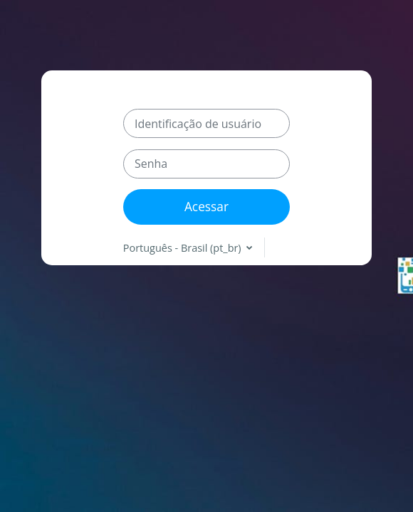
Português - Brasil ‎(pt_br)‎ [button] (183, 248)
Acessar (206, 206)
